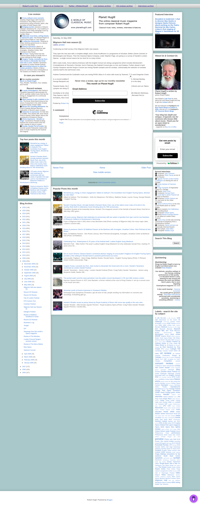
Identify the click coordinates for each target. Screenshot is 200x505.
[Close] (131, 76)
